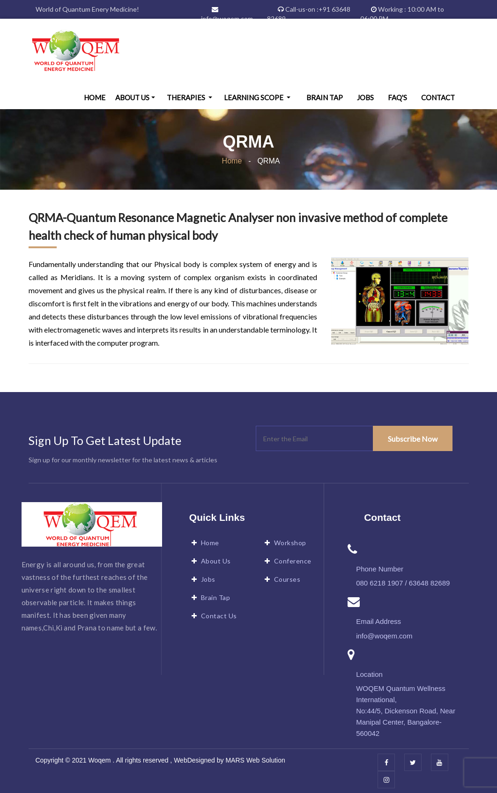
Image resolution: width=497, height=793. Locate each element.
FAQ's (397, 97)
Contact (438, 97)
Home (94, 97)
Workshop (290, 543)
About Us (132, 97)
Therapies (187, 97)
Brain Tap (324, 97)
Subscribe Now (413, 438)
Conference (293, 561)
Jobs (365, 97)
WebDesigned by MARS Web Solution (228, 760)
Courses (287, 579)
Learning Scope (254, 97)
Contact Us (219, 616)
